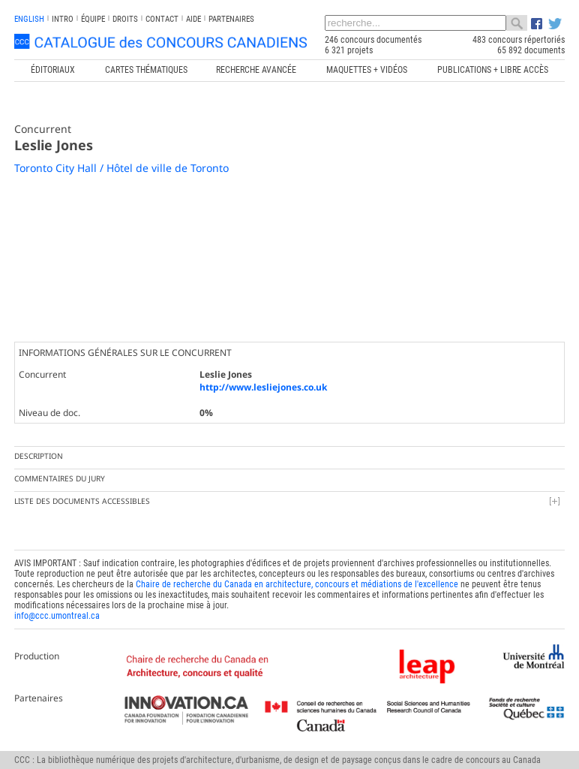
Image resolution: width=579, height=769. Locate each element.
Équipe (93, 19)
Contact (162, 19)
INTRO (63, 19)
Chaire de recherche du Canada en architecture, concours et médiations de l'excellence (297, 584)
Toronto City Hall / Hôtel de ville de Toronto (121, 168)
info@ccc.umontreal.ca (57, 616)
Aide (193, 19)
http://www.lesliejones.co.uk (263, 387)
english (29, 19)
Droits (125, 19)
